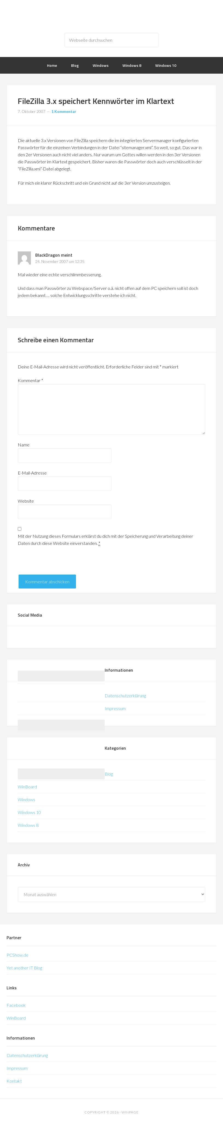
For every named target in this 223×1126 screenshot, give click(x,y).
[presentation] (59, 564)
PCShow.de (17, 954)
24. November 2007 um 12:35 (59, 261)
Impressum (115, 708)
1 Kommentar (63, 111)
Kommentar (30, 380)
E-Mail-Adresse (32, 472)
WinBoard (27, 786)
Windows (26, 799)
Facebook (16, 1005)
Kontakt (14, 1080)
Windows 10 (29, 812)
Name (24, 444)
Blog (109, 773)
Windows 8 (28, 825)
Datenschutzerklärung (125, 695)
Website (26, 500)
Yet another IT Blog (24, 967)
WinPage (111, 16)
